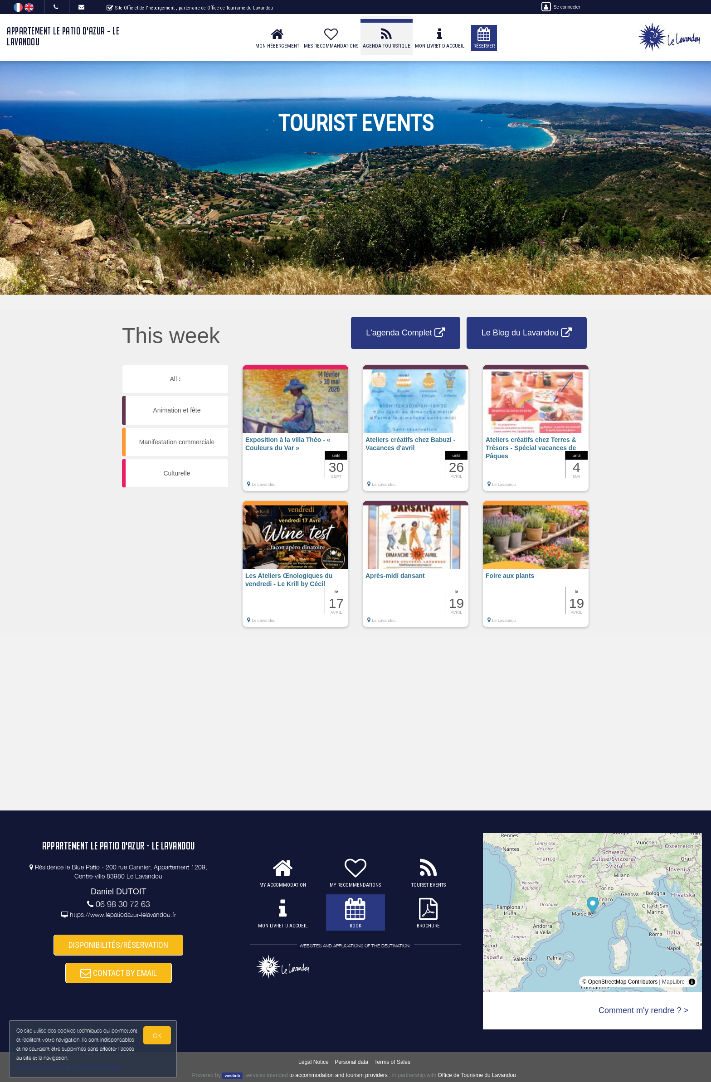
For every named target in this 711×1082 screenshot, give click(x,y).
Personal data (351, 1062)
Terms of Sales (392, 1062)
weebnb (232, 1075)
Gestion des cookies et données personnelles (69, 1066)
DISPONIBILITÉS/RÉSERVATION (118, 945)
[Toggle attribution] (692, 981)
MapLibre (673, 982)
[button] (295, 432)
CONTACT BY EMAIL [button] (118, 973)
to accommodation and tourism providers (338, 1075)
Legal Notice (313, 1062)
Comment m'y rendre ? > (643, 1010)
